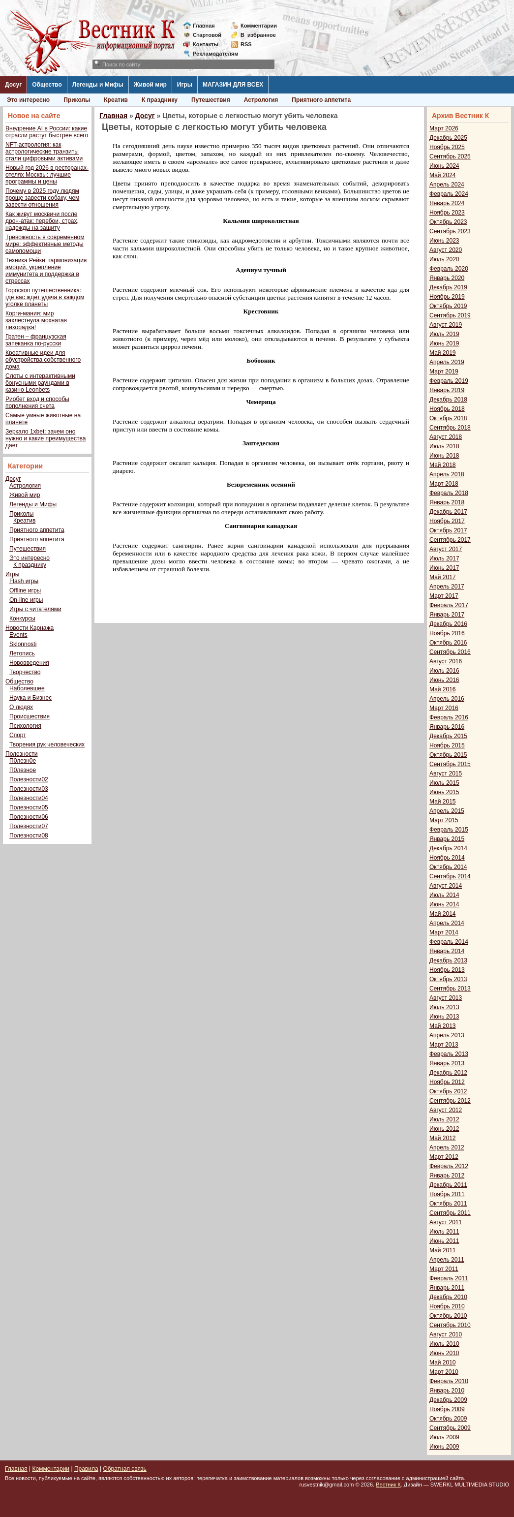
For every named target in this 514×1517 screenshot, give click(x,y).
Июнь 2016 (444, 680)
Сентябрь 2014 (450, 876)
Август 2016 (445, 661)
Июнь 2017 (444, 567)
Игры (184, 84)
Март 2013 (443, 1044)
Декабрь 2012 (448, 1072)
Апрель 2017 (446, 586)
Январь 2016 (446, 726)
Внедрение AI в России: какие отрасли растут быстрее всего (46, 132)
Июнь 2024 (444, 165)
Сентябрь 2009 (450, 1427)
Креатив (116, 99)
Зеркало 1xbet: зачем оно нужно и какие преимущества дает (45, 438)
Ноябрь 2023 (447, 212)
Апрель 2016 (446, 698)
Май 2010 (442, 1362)
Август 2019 (445, 324)
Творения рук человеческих (47, 744)
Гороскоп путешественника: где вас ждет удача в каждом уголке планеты (44, 297)
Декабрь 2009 (448, 1399)
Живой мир (150, 84)
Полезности (21, 753)
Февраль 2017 (448, 605)
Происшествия (29, 716)
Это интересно (28, 99)
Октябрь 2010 (448, 1315)
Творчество (24, 672)
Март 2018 (443, 483)
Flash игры (23, 581)
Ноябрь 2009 (447, 1409)
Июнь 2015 (444, 792)
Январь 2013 (446, 1063)
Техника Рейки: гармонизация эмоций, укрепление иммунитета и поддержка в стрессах (46, 270)
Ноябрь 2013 (447, 969)
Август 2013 (445, 997)
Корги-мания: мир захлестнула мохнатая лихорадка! (36, 320)
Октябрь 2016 (448, 642)
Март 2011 (443, 1269)
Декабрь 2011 (448, 1184)
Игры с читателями (35, 609)
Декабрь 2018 (448, 399)
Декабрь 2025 (448, 137)
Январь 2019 (446, 390)
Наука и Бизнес (30, 697)
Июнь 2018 (444, 455)
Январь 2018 (446, 502)
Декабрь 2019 (448, 287)
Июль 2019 (444, 334)
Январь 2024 (446, 203)
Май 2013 (442, 1025)
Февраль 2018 (448, 493)
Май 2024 (442, 175)
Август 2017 (445, 549)
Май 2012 (442, 1138)
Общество (47, 84)
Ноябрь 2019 (447, 296)
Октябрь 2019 (448, 306)
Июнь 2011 (444, 1241)
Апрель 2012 (446, 1147)
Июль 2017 (444, 558)
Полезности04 (28, 798)
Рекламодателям (212, 54)
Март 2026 (443, 128)
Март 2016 (443, 708)
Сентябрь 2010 (450, 1325)
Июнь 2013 (444, 1016)
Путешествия (210, 99)
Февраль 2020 (448, 268)
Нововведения (29, 662)
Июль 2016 (444, 670)
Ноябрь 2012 (447, 1082)
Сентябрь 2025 (450, 156)
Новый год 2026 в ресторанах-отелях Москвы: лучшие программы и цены (47, 174)
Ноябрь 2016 (447, 633)
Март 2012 (443, 1156)
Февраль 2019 (448, 380)
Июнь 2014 (444, 904)
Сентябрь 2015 (450, 764)
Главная (204, 26)
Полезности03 (28, 788)
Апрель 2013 (446, 1035)
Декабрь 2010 (448, 1297)
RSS (246, 44)
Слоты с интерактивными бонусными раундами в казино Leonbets (40, 382)
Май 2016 (442, 689)
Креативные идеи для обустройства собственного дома (43, 359)
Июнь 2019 (444, 343)
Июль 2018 (444, 446)
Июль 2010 (444, 1343)
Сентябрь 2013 (450, 988)
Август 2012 (445, 1110)
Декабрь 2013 (448, 960)
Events (18, 634)
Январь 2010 (446, 1390)
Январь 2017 (446, 614)
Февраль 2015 (448, 829)
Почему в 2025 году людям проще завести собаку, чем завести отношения (42, 197)
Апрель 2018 (446, 474)
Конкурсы (22, 618)
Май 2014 (442, 913)
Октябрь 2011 (448, 1203)
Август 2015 (445, 773)
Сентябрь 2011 (450, 1212)
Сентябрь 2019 (450, 315)
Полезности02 (28, 779)
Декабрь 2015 (448, 736)
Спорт (17, 735)
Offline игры (25, 590)
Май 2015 (442, 801)
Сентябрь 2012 (450, 1100)
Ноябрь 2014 (447, 857)
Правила (86, 1468)
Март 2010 (443, 1371)
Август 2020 (445, 250)
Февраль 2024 (448, 193)
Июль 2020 (444, 259)
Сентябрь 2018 (450, 427)
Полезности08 (28, 835)
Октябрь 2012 (448, 1091)
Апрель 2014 (446, 923)
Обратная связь (124, 1468)
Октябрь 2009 (448, 1418)
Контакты (205, 44)
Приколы (76, 99)
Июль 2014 (444, 895)
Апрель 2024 (446, 184)
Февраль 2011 (448, 1278)
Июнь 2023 (444, 240)
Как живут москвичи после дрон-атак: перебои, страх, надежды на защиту (42, 221)
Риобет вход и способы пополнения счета (37, 402)
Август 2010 (445, 1334)
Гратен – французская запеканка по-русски (35, 340)
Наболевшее (27, 688)
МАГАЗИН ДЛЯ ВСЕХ (233, 84)
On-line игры (26, 599)
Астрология (261, 99)
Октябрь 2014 (448, 867)
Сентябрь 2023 (450, 231)
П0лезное (22, 770)
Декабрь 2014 (448, 848)
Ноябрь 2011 (447, 1194)
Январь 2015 (446, 839)
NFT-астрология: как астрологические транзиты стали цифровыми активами (44, 151)
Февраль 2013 (448, 1054)
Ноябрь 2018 (447, 408)
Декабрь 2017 (448, 511)
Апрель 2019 (446, 362)
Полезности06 (28, 816)
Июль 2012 (444, 1119)
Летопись (22, 653)
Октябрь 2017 (448, 530)
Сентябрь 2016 (450, 652)
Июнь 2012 (444, 1128)
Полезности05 (28, 807)
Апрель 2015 (446, 810)
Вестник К (388, 1484)
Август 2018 (445, 436)
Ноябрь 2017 (447, 521)
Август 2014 (445, 885)
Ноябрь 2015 (447, 745)
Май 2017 (442, 577)
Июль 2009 (444, 1437)
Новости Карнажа (29, 627)
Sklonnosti (22, 644)
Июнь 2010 (444, 1353)
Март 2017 (443, 595)
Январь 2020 (446, 278)
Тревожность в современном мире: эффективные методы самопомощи (45, 244)
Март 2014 (443, 932)
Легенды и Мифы (97, 84)
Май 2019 (442, 352)
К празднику (160, 99)
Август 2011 (445, 1222)
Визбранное (258, 35)
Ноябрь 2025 (447, 147)
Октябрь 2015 (448, 754)
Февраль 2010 (448, 1381)
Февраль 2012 (448, 1166)
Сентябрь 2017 (450, 539)
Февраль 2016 (448, 717)
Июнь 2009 (444, 1446)
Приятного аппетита (321, 99)
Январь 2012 (446, 1175)
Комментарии (259, 26)
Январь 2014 (446, 951)
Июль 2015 (444, 782)
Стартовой (207, 35)
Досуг (13, 84)
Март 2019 (443, 371)
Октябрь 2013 (448, 979)
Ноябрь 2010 (447, 1306)
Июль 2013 (444, 1007)
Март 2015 (443, 820)
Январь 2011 (446, 1287)
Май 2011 (442, 1250)
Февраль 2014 (448, 941)
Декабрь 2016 (448, 623)
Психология (25, 725)
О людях (21, 707)
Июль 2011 (444, 1231)
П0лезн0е (22, 760)
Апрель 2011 (446, 1259)
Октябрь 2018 (448, 418)
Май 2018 (442, 465)
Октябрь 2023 (448, 221)
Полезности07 (28, 826)
